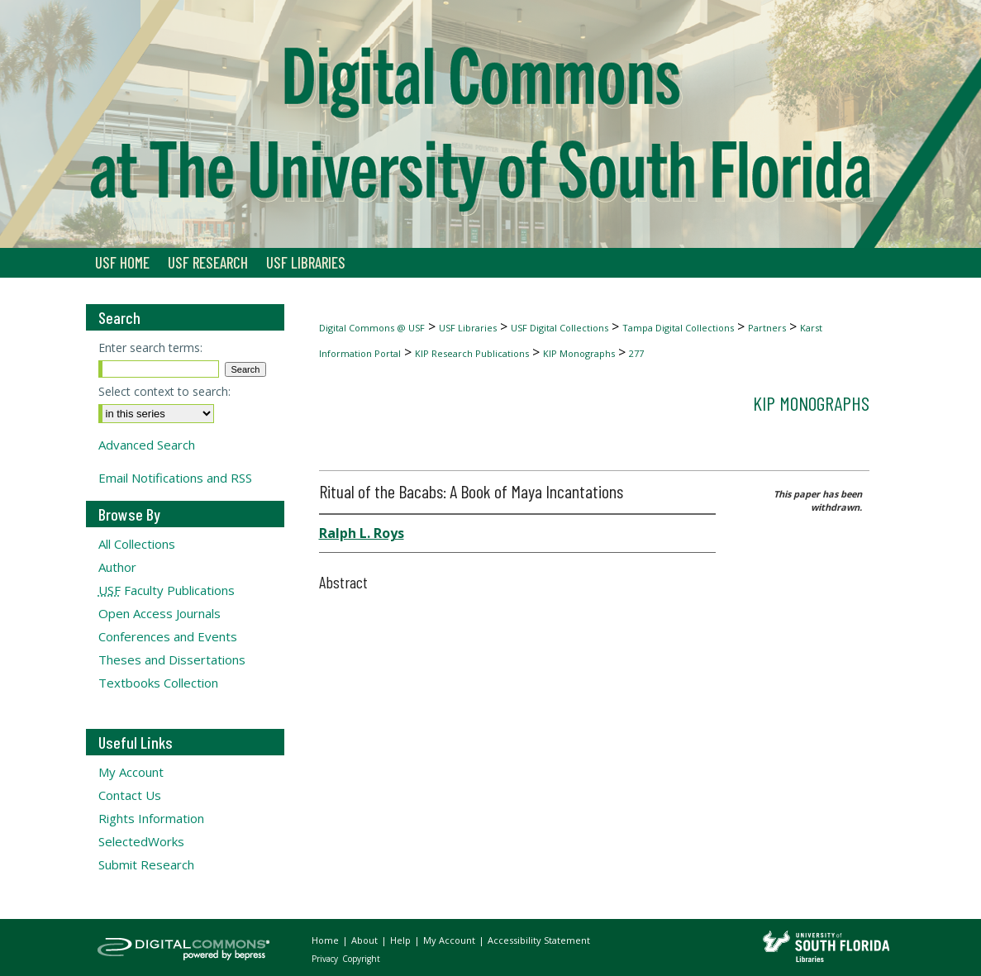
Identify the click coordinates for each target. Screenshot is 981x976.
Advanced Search (146, 444)
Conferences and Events (167, 636)
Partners (767, 327)
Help (401, 940)
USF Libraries (468, 327)
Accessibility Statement (539, 940)
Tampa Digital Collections (678, 327)
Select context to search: (164, 391)
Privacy (326, 958)
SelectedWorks (141, 841)
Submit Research (146, 864)
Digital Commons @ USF (372, 327)
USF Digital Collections (559, 327)
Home (326, 940)
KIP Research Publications (472, 353)
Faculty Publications (166, 590)
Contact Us (129, 795)
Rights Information (151, 818)
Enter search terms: (150, 347)
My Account (131, 772)
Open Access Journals (159, 613)
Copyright (361, 958)
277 (636, 353)
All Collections (136, 544)
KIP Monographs (579, 353)
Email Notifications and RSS (175, 477)
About (365, 940)
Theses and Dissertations (171, 659)
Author (117, 567)
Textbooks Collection (158, 682)
